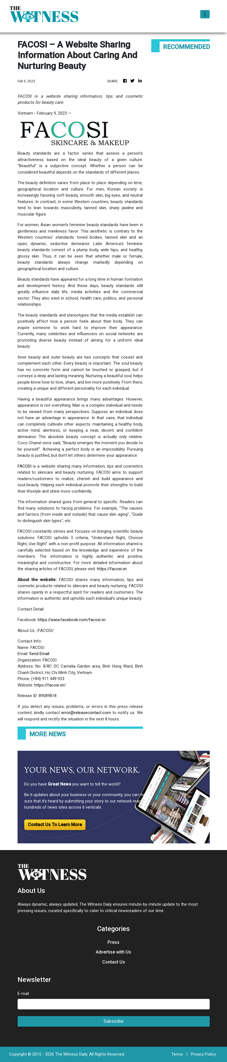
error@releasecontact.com (86, 712)
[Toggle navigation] (204, 14)
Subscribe (113, 1021)
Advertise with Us (113, 952)
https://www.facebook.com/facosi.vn (72, 619)
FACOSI (24, 466)
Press (113, 942)
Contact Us (113, 962)
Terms (177, 1054)
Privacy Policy (203, 1054)
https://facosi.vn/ (50, 685)
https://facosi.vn (112, 568)
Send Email (39, 653)
